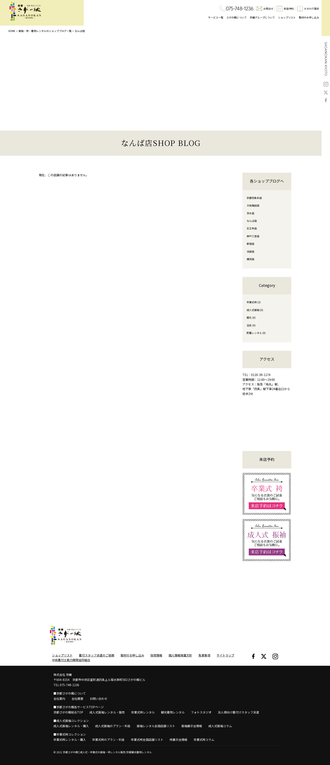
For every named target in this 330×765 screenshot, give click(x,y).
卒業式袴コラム (204, 739)
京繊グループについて (262, 17)
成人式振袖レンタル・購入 (71, 726)
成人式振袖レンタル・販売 (107, 712)
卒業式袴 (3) (254, 302)
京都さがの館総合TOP (68, 712)
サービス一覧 (215, 17)
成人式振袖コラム (220, 726)
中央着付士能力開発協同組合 (71, 660)
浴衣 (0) (251, 325)
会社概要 (77, 698)
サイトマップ (225, 655)
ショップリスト (287, 17)
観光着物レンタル (173, 712)
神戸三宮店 (253, 236)
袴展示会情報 (178, 739)
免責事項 (204, 655)
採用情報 (156, 655)
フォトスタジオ (201, 712)
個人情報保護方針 (180, 655)
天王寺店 (252, 228)
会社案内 (59, 698)
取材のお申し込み (309, 17)
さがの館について (236, 17)
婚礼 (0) (251, 317)
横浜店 (250, 259)
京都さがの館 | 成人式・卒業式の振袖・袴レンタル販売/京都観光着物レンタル (107, 752)
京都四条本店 (254, 198)
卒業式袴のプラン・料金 (108, 739)
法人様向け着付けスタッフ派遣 (238, 712)
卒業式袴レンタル (143, 712)
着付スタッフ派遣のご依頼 (96, 655)
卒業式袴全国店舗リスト (147, 739)
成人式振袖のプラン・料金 (112, 726)
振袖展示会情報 (191, 726)
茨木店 (250, 213)
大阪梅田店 (253, 205)
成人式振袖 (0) (255, 310)
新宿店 (250, 243)
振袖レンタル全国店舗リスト (156, 726)
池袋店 (250, 251)
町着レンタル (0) (256, 333)
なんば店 (252, 220)
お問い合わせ (98, 698)
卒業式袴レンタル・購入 (69, 739)
